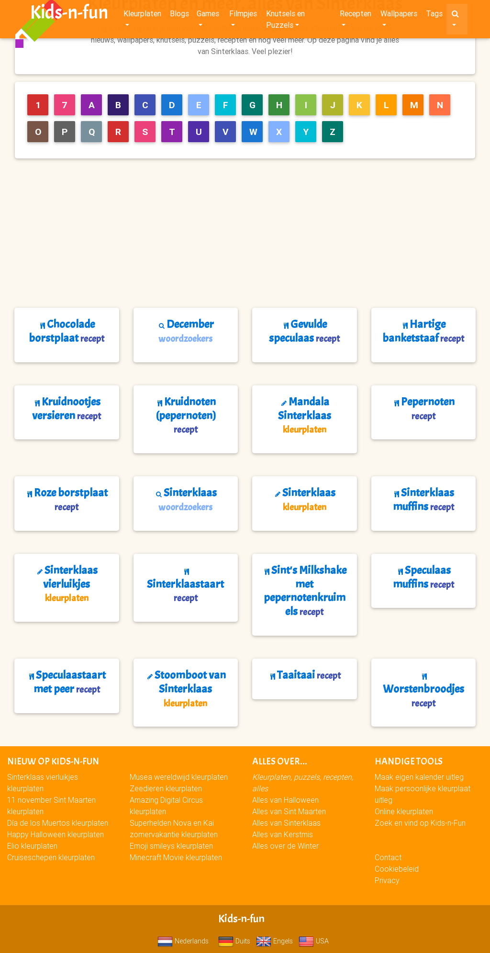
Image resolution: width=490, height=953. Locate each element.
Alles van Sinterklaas (286, 823)
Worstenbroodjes (423, 691)
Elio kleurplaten (32, 846)
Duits (234, 941)
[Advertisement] (249, 233)
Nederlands (183, 941)
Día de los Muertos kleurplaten (57, 823)
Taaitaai (304, 675)
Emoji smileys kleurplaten (171, 846)
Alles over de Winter (285, 846)
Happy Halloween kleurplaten (55, 834)
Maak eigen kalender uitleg (419, 777)
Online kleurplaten (404, 811)
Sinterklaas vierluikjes (66, 584)
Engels (274, 941)
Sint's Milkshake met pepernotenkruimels (304, 590)
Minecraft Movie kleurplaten (176, 857)
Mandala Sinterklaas (304, 415)
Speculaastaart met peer (66, 682)
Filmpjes (243, 15)
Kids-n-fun (69, 14)
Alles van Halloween (285, 800)
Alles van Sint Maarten (289, 811)
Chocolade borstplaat (66, 331)
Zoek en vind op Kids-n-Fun (420, 823)
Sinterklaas (185, 499)
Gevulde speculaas (304, 331)
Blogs (179, 15)
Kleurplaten (142, 15)
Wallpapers (398, 15)
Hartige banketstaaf (423, 331)
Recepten (355, 15)
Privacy (387, 880)
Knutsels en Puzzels (285, 21)
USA (314, 941)
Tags (434, 15)
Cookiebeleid (397, 869)
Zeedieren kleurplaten (166, 788)
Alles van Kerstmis (282, 834)
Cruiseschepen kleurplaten (51, 857)
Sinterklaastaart (185, 586)
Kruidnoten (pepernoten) (186, 415)
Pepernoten (423, 408)
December (185, 331)
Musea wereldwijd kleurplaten (179, 777)
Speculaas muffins (423, 577)
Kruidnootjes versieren (66, 408)
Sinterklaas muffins (423, 499)
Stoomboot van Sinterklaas (185, 688)
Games (208, 15)
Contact (388, 857)
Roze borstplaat (66, 499)
